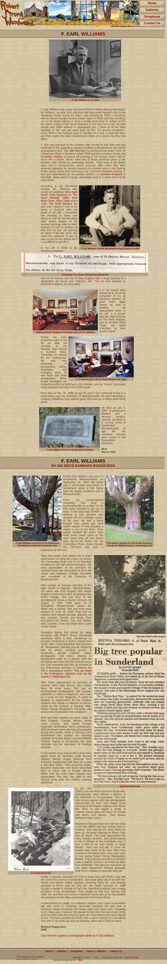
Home (152, 3)
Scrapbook (152, 16)
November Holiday (52, 156)
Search (49, 951)
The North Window (60, 203)
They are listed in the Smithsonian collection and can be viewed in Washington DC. (66, 673)
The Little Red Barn (74, 150)
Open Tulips (63, 200)
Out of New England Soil (85, 278)
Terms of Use (131, 957)
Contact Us (152, 23)
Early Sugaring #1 (60, 194)
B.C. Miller (78, 960)
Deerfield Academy (111, 174)
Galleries (152, 9)
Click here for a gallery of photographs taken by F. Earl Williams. (78, 935)
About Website (96, 951)
